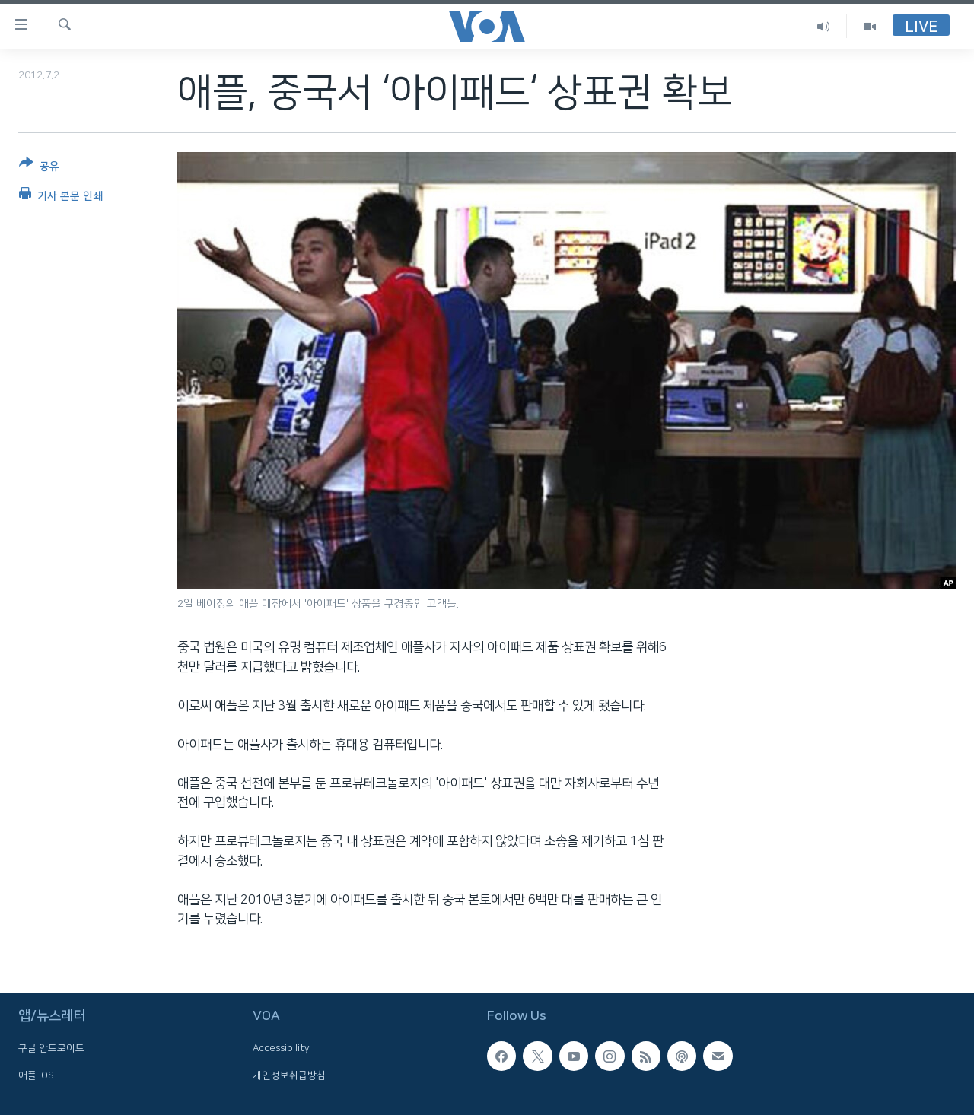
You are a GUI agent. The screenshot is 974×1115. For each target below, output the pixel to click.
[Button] (39, 167)
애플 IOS (36, 1074)
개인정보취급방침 (289, 1074)
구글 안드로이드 (51, 1048)
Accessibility (281, 1048)
